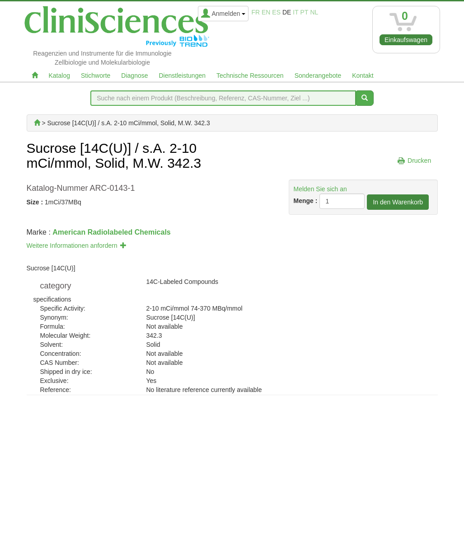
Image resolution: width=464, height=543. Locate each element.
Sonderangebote (318, 75)
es (276, 12)
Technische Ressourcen (250, 75)
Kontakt (362, 75)
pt (304, 12)
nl (314, 12)
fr (255, 12)
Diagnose (134, 75)
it (295, 12)
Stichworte (95, 75)
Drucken (419, 160)
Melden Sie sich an (320, 189)
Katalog (59, 75)
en (266, 12)
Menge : (306, 200)
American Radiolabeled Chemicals (111, 232)
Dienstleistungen (182, 75)
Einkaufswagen (405, 39)
